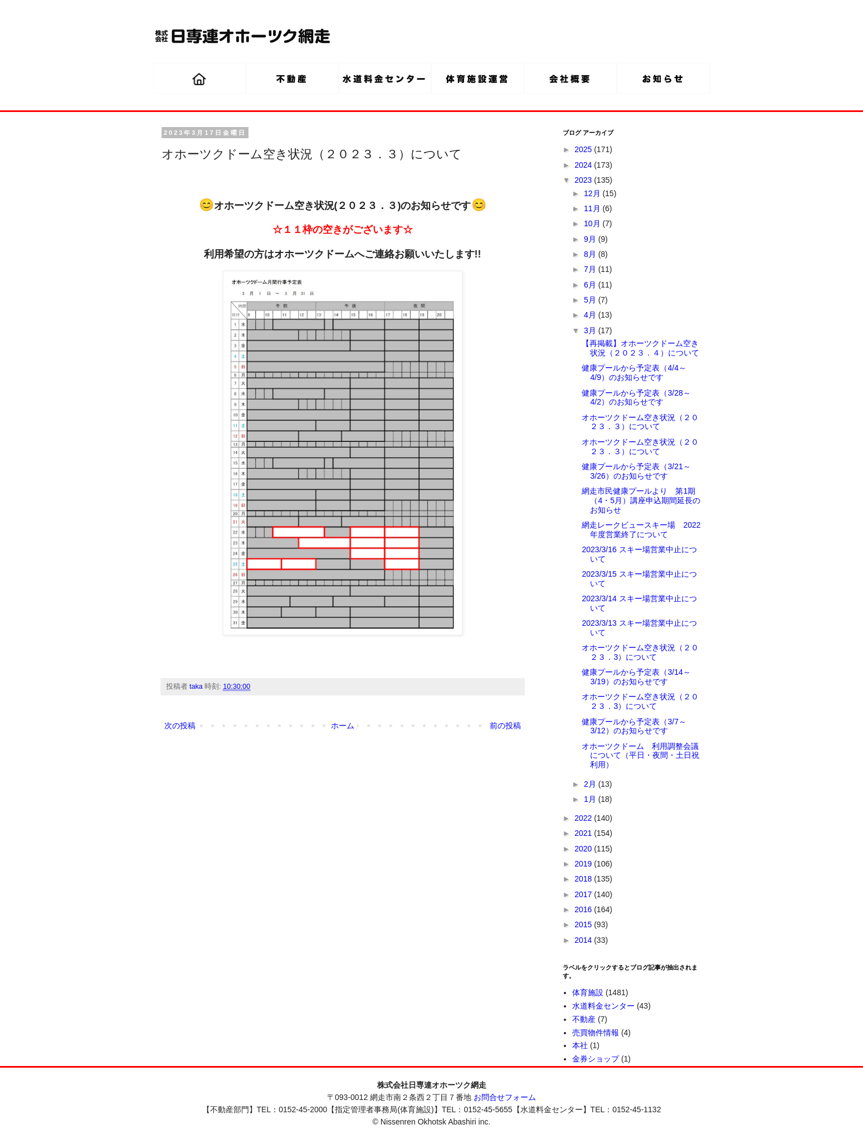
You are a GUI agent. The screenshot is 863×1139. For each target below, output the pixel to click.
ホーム (342, 725)
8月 (591, 254)
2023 (584, 180)
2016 (584, 909)
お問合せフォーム (505, 1097)
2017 (584, 894)
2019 (584, 863)
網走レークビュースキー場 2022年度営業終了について (641, 529)
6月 (591, 284)
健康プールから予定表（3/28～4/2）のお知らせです (636, 397)
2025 (584, 149)
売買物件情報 (595, 1032)
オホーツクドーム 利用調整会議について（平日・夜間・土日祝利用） (640, 756)
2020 (584, 848)
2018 (584, 878)
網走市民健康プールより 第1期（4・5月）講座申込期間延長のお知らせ (641, 500)
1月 (591, 799)
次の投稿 (180, 725)
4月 (591, 314)
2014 (584, 940)
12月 (593, 193)
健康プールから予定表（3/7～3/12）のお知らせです (634, 726)
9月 (591, 239)
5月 (591, 299)
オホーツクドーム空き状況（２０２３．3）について (640, 652)
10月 (593, 223)
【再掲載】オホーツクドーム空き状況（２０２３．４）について (640, 348)
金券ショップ (595, 1058)
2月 (591, 784)
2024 (584, 164)
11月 (593, 208)
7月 (591, 269)
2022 (584, 818)
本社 (580, 1045)
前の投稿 (505, 725)
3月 (591, 330)
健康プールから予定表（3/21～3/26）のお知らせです (636, 471)
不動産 (584, 1019)
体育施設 (587, 992)
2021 (584, 833)
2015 (584, 924)
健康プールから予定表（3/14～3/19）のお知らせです (636, 677)
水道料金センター (603, 1005)
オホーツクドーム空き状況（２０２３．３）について (640, 422)
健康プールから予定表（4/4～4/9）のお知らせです (634, 372)
